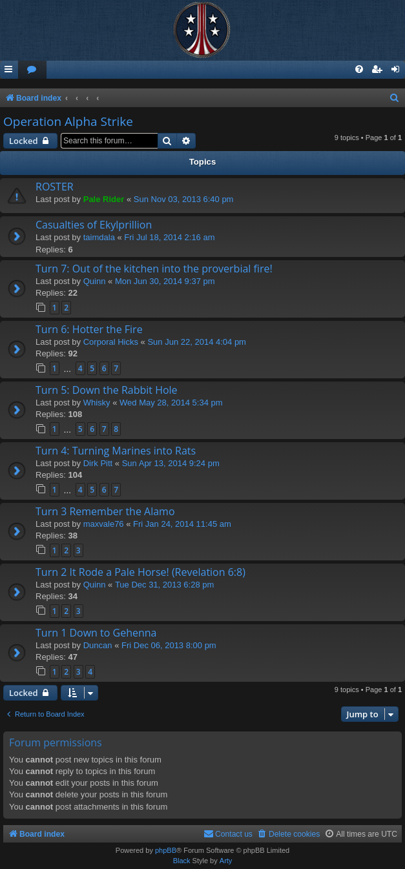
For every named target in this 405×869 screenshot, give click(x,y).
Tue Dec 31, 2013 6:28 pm (164, 584)
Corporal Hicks (110, 342)
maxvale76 (103, 524)
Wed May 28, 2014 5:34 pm (170, 402)
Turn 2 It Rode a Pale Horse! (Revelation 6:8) (140, 572)
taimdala (99, 237)
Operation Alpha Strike (68, 121)
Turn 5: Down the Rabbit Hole (107, 390)
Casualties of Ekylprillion (94, 225)
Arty (226, 860)
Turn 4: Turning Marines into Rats (116, 451)
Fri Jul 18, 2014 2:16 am (169, 237)
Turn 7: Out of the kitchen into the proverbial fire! (154, 268)
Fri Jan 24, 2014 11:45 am (182, 524)
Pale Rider (104, 199)
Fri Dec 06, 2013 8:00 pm (168, 645)
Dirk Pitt (98, 463)
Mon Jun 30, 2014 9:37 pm (165, 281)
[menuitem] (32, 70)
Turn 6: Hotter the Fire (89, 329)
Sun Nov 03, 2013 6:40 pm (184, 199)
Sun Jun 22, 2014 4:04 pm (196, 342)
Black (182, 860)
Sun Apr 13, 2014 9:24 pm (171, 463)
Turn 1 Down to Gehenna (96, 633)
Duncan (97, 645)
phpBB (165, 850)
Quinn (94, 281)
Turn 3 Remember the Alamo (105, 511)
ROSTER (55, 186)
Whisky (96, 402)
